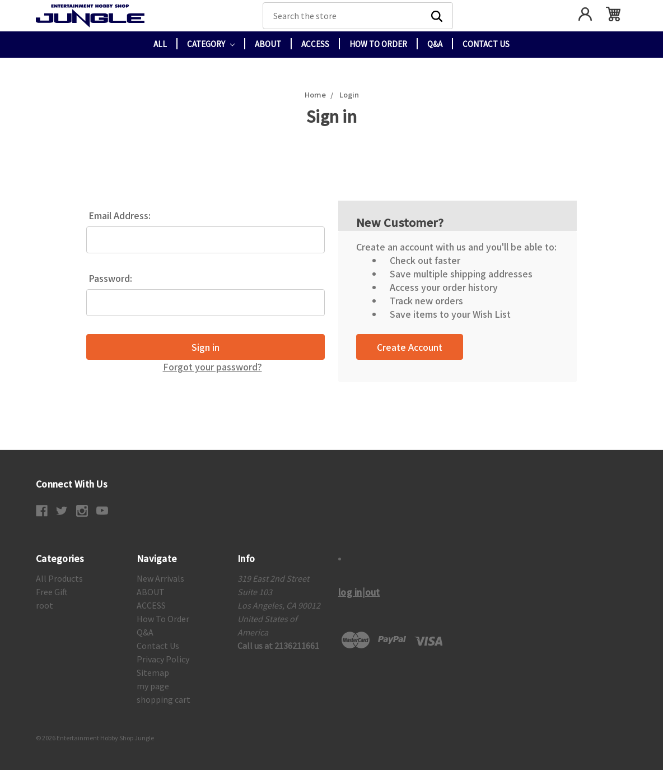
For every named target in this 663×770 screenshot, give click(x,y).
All (160, 44)
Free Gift (52, 591)
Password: (110, 278)
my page (153, 686)
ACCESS (315, 44)
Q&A (434, 44)
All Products (59, 578)
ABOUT (268, 44)
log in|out (359, 592)
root (44, 605)
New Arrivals (160, 578)
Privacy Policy (163, 659)
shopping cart (163, 699)
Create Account (409, 347)
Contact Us (486, 44)
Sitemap (153, 672)
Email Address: (119, 215)
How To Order (378, 44)
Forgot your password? (212, 366)
